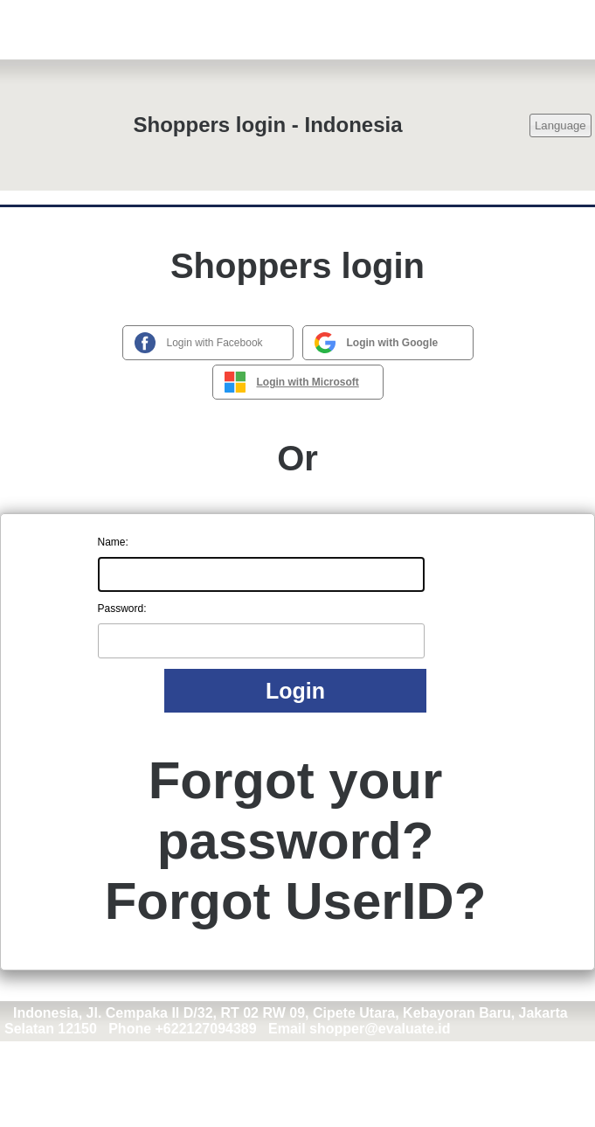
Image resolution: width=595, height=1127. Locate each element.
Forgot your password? (296, 810)
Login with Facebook (215, 343)
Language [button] (560, 125)
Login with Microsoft (308, 382)
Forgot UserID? (296, 901)
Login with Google (393, 343)
